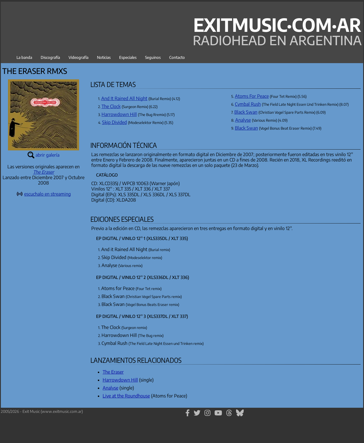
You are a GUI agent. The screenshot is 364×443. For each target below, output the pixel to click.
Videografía (78, 57)
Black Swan (245, 112)
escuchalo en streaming (47, 194)
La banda (24, 57)
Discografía (50, 57)
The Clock (111, 106)
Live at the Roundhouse (126, 396)
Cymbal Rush (248, 104)
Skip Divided (114, 122)
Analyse (243, 120)
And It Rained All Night (124, 98)
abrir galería (47, 155)
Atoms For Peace (252, 96)
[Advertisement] (43, 306)
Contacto (177, 57)
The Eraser (43, 172)
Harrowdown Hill (119, 114)
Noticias (104, 57)
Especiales (127, 57)
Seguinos (153, 57)
